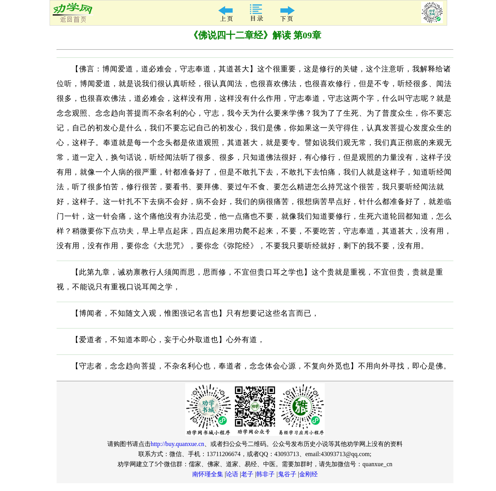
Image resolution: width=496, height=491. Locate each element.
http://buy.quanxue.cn (178, 444)
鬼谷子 (287, 474)
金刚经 (308, 474)
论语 (232, 474)
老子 (247, 474)
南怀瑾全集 (207, 474)
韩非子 (265, 474)
